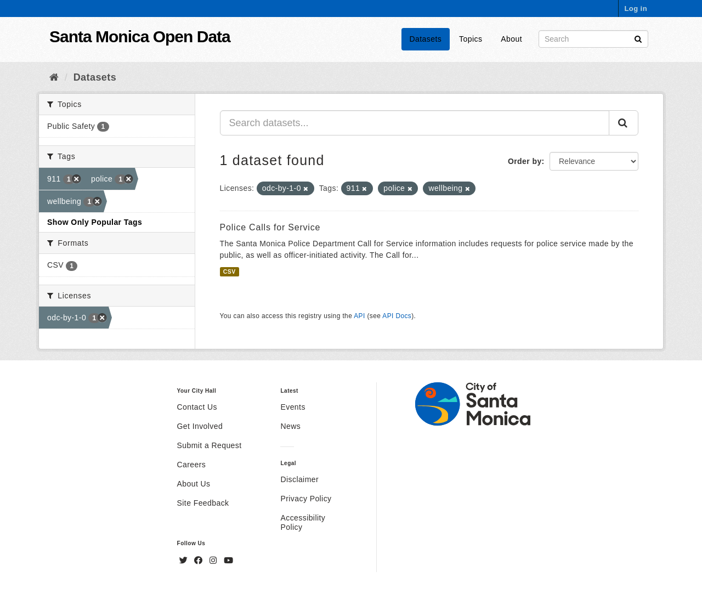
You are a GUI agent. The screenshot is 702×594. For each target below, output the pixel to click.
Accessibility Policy (302, 522)
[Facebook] (199, 560)
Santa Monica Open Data (139, 36)
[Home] (54, 77)
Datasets (426, 39)
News (290, 426)
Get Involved (200, 426)
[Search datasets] (593, 39)
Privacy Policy (305, 498)
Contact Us (197, 407)
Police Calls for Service (270, 227)
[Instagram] (214, 560)
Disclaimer (299, 479)
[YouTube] (228, 560)
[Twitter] (185, 560)
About (511, 39)
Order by (525, 161)
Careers (191, 464)
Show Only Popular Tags (94, 222)
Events (292, 407)
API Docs (396, 316)
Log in (635, 8)
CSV (229, 271)
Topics (470, 39)
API (359, 316)
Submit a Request (209, 445)
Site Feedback (203, 503)
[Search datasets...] (415, 122)
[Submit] (638, 38)
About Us (194, 483)
